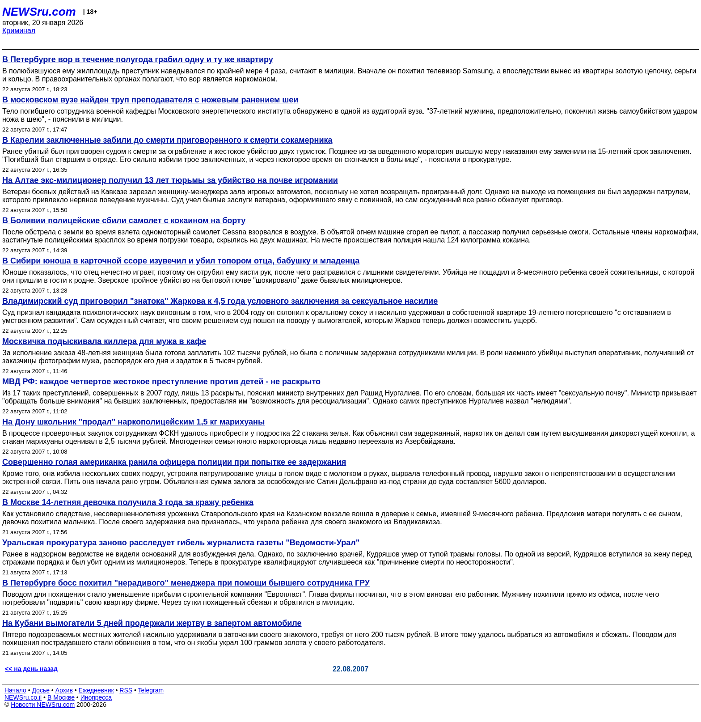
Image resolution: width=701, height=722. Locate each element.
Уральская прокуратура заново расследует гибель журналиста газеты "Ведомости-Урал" (180, 542)
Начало (15, 690)
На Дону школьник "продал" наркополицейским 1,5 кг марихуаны (133, 421)
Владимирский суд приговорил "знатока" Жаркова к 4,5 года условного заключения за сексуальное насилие (220, 301)
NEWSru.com (39, 11)
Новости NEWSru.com (43, 704)
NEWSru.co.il (23, 697)
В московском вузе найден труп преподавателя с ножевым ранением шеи (150, 99)
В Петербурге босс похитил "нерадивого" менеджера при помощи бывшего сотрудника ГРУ (186, 582)
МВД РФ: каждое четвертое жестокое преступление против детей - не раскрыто (161, 381)
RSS (125, 690)
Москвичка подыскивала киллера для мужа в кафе (104, 341)
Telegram (151, 690)
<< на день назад (31, 668)
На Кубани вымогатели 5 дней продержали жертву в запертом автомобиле (152, 623)
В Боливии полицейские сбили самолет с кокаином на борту (123, 220)
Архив (64, 690)
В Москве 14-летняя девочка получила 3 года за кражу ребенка (127, 502)
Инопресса (96, 697)
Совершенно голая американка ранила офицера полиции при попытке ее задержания (174, 462)
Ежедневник (96, 690)
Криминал (18, 30)
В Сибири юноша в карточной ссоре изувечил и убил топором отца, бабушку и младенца (180, 260)
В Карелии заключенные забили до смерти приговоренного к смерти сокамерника (167, 140)
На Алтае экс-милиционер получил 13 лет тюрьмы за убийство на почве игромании (170, 180)
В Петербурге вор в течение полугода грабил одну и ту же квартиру (137, 59)
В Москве (61, 697)
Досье (41, 690)
